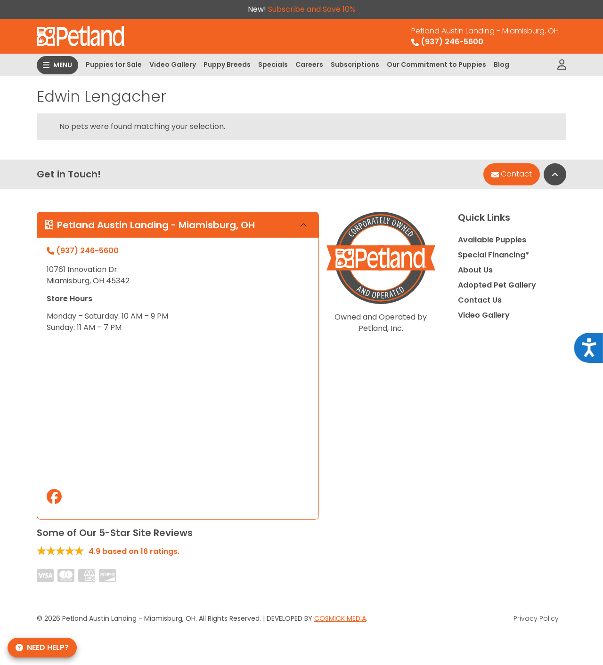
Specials (273, 64)
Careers (309, 64)
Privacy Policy (536, 618)
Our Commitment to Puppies (436, 64)
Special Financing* (493, 254)
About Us (475, 269)
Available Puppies (492, 239)
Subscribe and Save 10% (311, 9)
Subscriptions (355, 64)
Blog (501, 64)
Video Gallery (172, 64)
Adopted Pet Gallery (497, 285)
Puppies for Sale (114, 64)
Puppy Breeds (227, 64)
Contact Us (480, 300)
